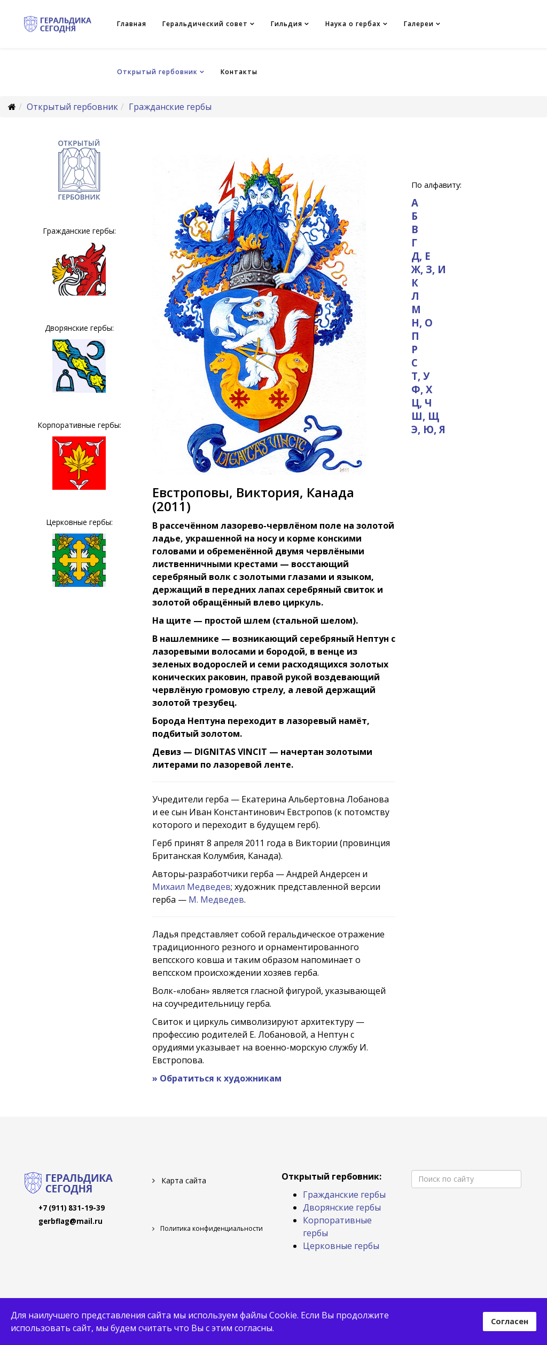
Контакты (239, 71)
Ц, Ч (421, 402)
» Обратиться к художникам (217, 1078)
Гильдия (286, 23)
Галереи (419, 23)
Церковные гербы (341, 1246)
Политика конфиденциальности (211, 1228)
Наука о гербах (353, 23)
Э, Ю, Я (428, 429)
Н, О (422, 322)
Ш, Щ (425, 416)
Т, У (420, 376)
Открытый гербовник (157, 71)
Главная (131, 23)
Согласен (509, 1321)
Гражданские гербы (170, 107)
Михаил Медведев (191, 887)
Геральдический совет (205, 23)
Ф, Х (421, 389)
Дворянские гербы (342, 1207)
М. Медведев (216, 899)
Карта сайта (182, 1180)
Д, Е (421, 255)
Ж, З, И (428, 269)
